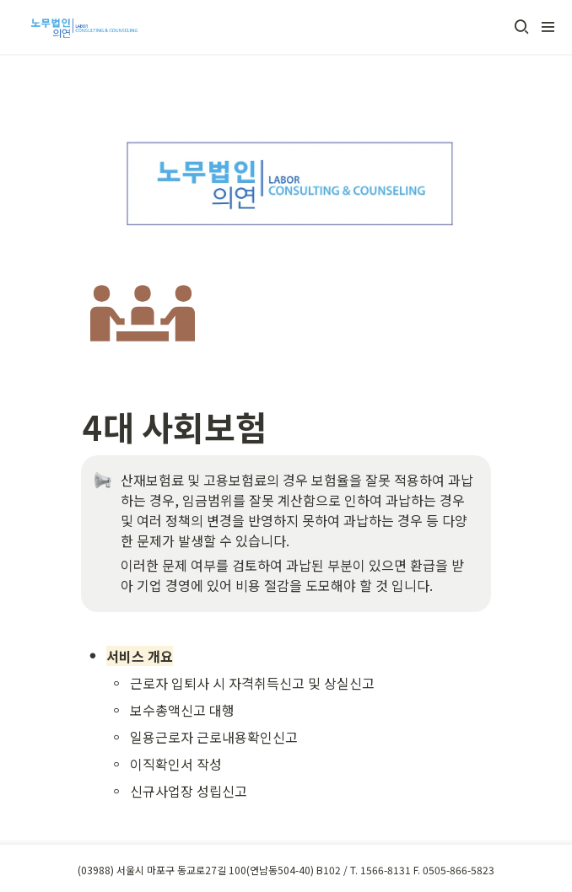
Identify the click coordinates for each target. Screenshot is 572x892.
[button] (521, 27)
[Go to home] (82, 27)
